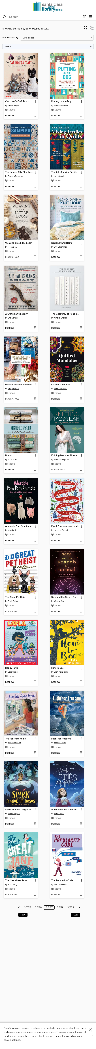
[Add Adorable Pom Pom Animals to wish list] (35, 541)
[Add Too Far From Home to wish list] (35, 753)
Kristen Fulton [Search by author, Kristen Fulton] (60, 743)
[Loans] (84, 17)
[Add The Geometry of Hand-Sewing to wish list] (81, 328)
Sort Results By (10, 37)
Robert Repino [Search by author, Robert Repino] (14, 813)
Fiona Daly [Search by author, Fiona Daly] (12, 247)
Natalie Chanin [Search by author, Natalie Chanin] (60, 318)
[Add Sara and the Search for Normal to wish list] (81, 612)
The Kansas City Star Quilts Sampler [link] (19, 172)
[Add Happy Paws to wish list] (35, 682)
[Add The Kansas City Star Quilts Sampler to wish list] (35, 187)
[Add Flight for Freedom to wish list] (81, 753)
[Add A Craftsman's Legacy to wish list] (35, 328)
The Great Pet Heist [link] (15, 597)
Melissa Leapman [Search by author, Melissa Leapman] (61, 459)
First (23, 914)
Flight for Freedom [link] (61, 738)
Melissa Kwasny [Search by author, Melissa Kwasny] (61, 105)
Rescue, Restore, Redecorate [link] (19, 384)
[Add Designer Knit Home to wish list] (81, 257)
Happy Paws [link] (11, 668)
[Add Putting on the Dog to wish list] (81, 116)
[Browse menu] (91, 17)
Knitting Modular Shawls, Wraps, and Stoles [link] (65, 455)
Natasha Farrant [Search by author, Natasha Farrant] (61, 530)
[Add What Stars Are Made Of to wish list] (81, 824)
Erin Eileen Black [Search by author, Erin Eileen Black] (61, 247)
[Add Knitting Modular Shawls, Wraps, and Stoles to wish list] (81, 470)
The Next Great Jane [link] (16, 880)
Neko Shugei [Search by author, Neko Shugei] (13, 105)
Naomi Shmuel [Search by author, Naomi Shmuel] (14, 743)
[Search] (4, 16)
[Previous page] (19, 907)
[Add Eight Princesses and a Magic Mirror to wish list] (81, 541)
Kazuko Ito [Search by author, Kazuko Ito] (12, 530)
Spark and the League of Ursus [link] (19, 809)
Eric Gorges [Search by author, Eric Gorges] (13, 318)
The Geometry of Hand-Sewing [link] (65, 314)
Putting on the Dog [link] (61, 101)
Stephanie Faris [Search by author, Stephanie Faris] (60, 884)
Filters (8, 46)
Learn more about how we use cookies (46, 1036)
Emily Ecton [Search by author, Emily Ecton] (13, 601)
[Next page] (79, 907)
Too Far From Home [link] (15, 738)
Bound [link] (8, 455)
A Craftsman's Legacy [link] (16, 314)
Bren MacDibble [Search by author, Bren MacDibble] (61, 672)
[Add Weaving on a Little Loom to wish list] (35, 257)
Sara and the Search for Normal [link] (65, 597)
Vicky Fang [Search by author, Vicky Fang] (12, 672)
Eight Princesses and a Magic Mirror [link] (65, 526)
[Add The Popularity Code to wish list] (81, 895)
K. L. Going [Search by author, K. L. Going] (12, 884)
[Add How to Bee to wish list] (81, 682)
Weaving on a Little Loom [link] (18, 243)
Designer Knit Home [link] (61, 243)
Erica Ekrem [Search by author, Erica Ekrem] (13, 459)
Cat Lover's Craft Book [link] (17, 101)
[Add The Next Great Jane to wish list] (35, 895)
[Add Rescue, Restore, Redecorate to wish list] (35, 399)
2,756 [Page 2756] (38, 907)
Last (75, 914)
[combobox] (41, 17)
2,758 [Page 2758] (60, 907)
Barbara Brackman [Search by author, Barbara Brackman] (16, 176)
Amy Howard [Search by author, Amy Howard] (13, 388)
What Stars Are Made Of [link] (64, 809)
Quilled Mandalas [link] (60, 384)
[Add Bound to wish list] (35, 470)
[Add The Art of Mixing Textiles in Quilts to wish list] (81, 187)
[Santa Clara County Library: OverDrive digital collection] (48, 7)
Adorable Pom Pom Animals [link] (19, 526)
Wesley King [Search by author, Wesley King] (59, 601)
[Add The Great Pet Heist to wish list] (35, 612)
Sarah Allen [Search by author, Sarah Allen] (59, 813)
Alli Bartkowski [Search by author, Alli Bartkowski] (60, 388)
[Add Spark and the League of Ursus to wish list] (35, 824)
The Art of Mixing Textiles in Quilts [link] (65, 172)
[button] (85, 29)
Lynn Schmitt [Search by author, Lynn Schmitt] (59, 176)
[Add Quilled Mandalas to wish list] (81, 399)
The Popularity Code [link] (62, 880)
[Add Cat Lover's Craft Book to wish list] (35, 116)
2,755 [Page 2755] (27, 907)
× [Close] (90, 1030)
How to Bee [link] (57, 668)
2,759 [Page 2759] (70, 907)
